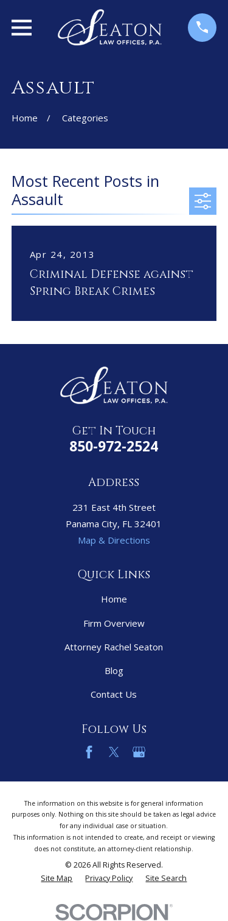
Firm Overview (114, 623)
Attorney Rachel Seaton (113, 647)
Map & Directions (114, 540)
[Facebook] (89, 752)
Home (114, 599)
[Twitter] (114, 752)
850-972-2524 (113, 446)
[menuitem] (56, 879)
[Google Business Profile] (139, 752)
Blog (114, 670)
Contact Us (114, 694)
